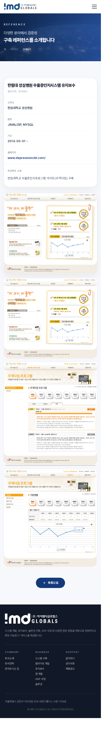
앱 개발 (39, 673)
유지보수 (39, 668)
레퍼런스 (14, 49)
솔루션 (38, 684)
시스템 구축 (41, 658)
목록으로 (50, 583)
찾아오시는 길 (12, 668)
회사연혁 (9, 663)
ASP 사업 (40, 679)
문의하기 (70, 658)
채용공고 (70, 668)
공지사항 (70, 663)
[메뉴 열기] (94, 6)
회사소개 (9, 658)
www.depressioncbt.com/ (26, 158)
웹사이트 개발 (42, 663)
